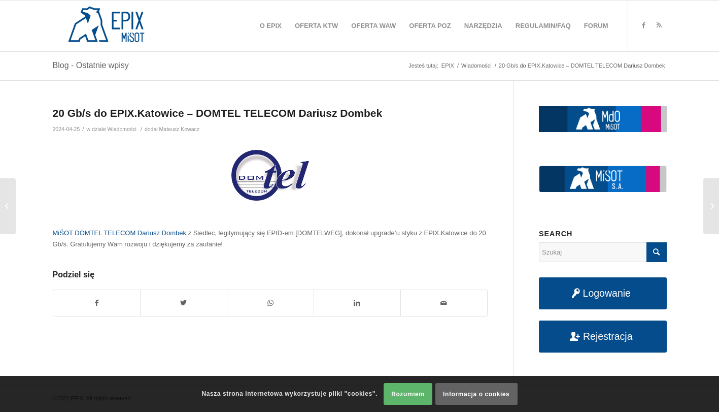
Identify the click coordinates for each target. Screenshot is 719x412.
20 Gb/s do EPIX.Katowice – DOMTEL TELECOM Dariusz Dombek (218, 113)
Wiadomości (121, 129)
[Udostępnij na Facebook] (96, 303)
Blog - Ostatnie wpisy (91, 65)
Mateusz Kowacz (179, 129)
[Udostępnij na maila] (444, 303)
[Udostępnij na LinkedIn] (357, 303)
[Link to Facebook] (644, 25)
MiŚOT (63, 233)
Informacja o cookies (476, 394)
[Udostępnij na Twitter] (184, 303)
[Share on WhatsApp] (270, 303)
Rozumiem (407, 394)
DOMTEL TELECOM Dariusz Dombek (130, 233)
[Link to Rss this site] (659, 25)
